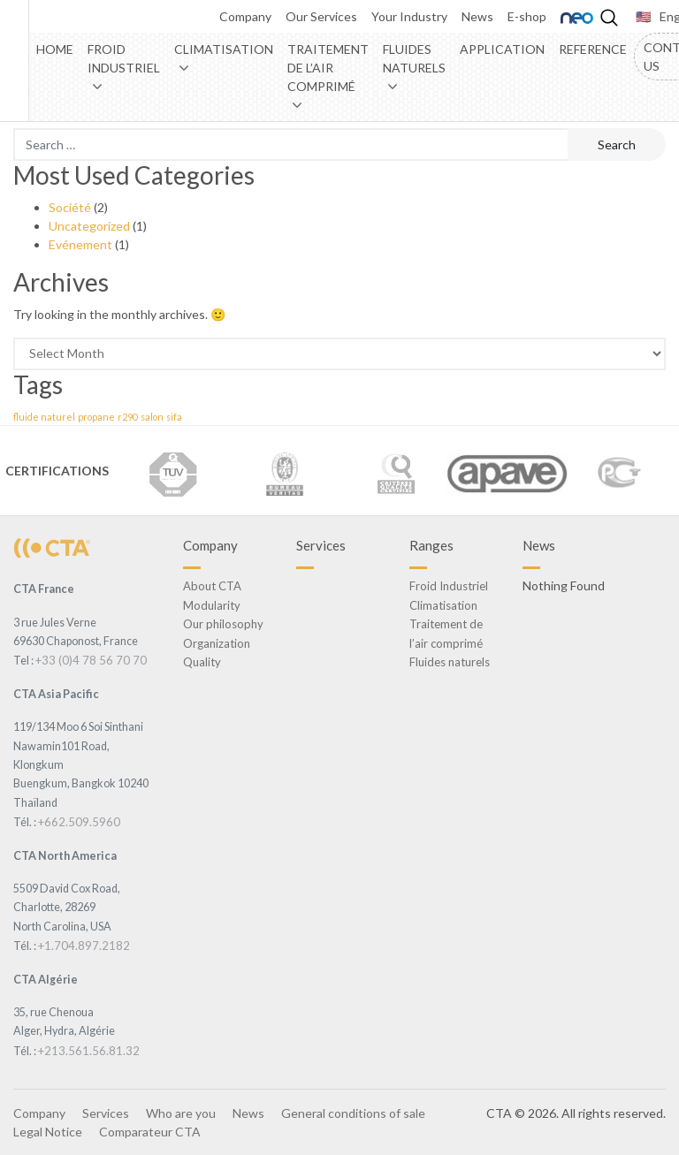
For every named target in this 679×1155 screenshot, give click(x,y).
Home (54, 49)
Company (245, 16)
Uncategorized (89, 225)
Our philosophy (223, 624)
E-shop (526, 16)
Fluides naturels (414, 58)
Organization (216, 643)
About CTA (212, 586)
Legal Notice (47, 1131)
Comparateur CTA (150, 1131)
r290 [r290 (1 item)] (128, 416)
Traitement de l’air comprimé (328, 68)
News (477, 16)
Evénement (80, 244)
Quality (202, 662)
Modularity (211, 605)
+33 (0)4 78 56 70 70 (91, 660)
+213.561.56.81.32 (89, 1051)
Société (70, 207)
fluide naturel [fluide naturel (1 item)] (44, 416)
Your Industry (409, 16)
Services (105, 1113)
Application (502, 49)
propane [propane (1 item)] (96, 416)
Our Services (321, 16)
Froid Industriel (124, 58)
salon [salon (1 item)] (152, 416)
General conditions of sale (353, 1113)
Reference (593, 49)
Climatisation (223, 49)
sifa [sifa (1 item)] (174, 416)
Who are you (181, 1113)
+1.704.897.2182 (84, 945)
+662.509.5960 (79, 822)
